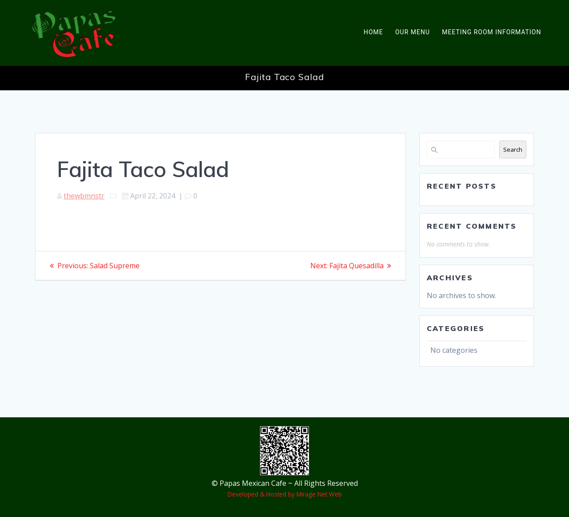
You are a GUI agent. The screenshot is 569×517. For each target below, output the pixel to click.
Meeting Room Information (491, 32)
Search (512, 149)
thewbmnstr (84, 196)
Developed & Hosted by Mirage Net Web (285, 494)
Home (373, 32)
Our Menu (412, 32)
